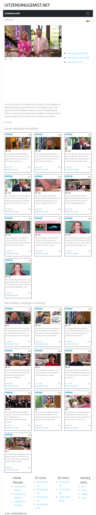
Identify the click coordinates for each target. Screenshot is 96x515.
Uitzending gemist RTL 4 (75, 62)
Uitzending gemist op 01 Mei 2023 (78, 57)
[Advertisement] (33, 79)
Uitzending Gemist (12, 13)
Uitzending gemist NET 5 (64, 484)
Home (83, 486)
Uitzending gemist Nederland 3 (20, 503)
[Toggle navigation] (87, 13)
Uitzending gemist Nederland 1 (20, 488)
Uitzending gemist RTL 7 (42, 499)
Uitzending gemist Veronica (64, 499)
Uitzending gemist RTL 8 (42, 506)
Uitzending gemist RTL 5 (42, 491)
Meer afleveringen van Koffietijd (78, 53)
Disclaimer (84, 494)
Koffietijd (9, 20)
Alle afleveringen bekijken (12, 169)
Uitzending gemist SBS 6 (64, 491)
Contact (83, 490)
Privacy (83, 497)
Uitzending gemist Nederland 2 (20, 496)
